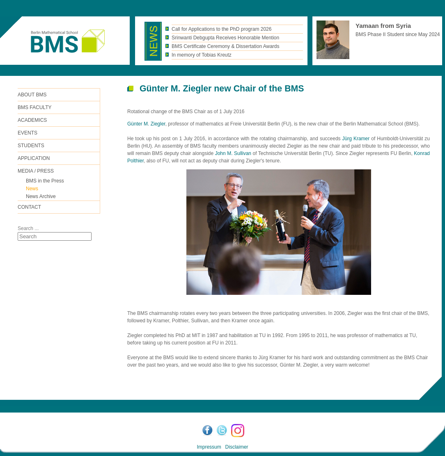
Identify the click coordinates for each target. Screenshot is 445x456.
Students (31, 145)
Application (34, 158)
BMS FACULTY (34, 107)
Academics (32, 120)
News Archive (41, 196)
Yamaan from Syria (383, 25)
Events (27, 133)
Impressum (209, 447)
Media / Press (36, 171)
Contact (29, 207)
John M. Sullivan (233, 153)
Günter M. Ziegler (146, 124)
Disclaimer (236, 447)
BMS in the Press (45, 181)
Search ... (28, 228)
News (32, 189)
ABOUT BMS (32, 95)
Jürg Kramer (356, 138)
